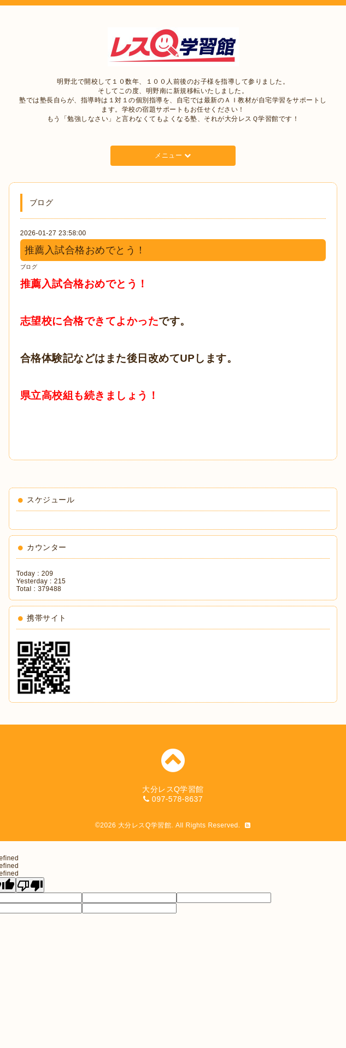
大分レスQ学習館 (144, 825)
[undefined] (30, 885)
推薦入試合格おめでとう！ (85, 250)
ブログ (29, 267)
